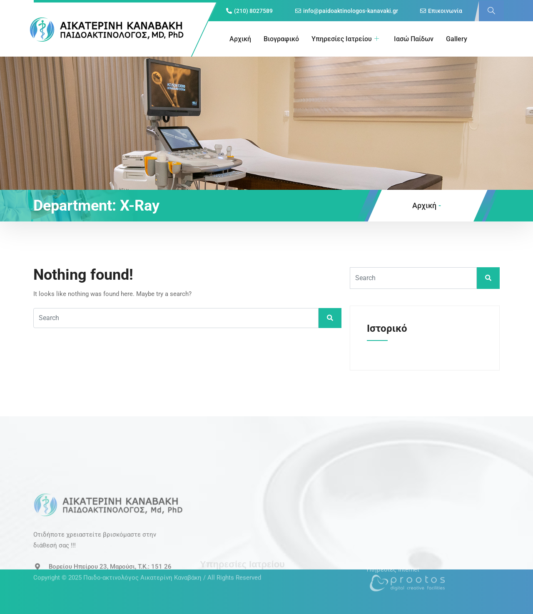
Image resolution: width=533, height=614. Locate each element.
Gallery (456, 39)
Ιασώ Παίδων (413, 39)
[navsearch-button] (491, 10)
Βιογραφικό (281, 39)
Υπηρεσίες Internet (392, 562)
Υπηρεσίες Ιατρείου (345, 39)
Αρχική (240, 39)
